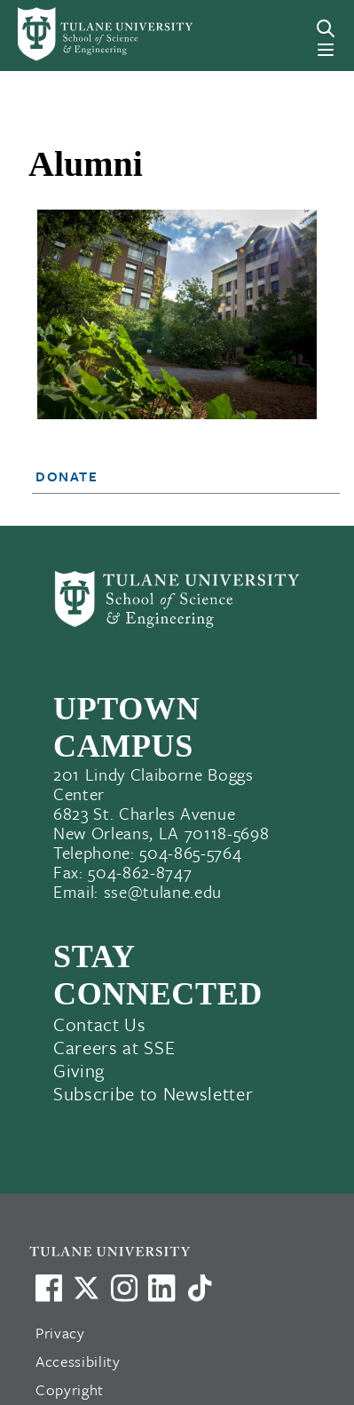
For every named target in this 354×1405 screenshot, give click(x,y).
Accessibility (78, 1361)
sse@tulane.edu (163, 891)
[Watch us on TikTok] (199, 1287)
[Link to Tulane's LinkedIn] (161, 1287)
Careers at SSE (114, 1047)
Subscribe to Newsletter (153, 1093)
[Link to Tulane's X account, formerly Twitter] (86, 1287)
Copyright (69, 1389)
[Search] (325, 28)
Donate (66, 476)
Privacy (60, 1333)
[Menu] (325, 49)
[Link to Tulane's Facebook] (124, 1287)
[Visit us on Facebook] (48, 1287)
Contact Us (99, 1024)
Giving (79, 1070)
